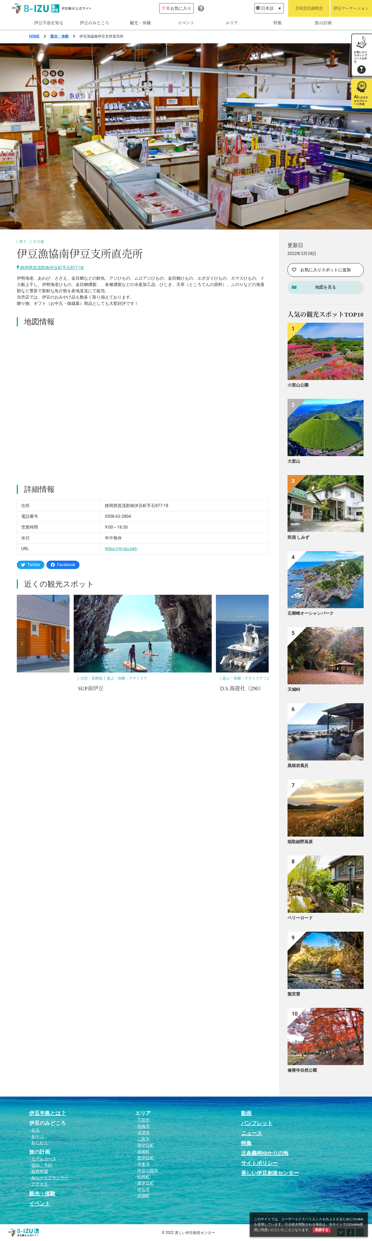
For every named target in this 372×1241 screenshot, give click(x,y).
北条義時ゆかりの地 (264, 1153)
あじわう (39, 1142)
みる (35, 1130)
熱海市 (143, 1126)
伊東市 (143, 1164)
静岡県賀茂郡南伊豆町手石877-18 (50, 267)
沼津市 (143, 1132)
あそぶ (37, 1136)
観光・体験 (140, 23)
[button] (22, 643)
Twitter (30, 564)
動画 (246, 1113)
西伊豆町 (145, 1157)
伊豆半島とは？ (47, 1113)
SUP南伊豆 (90, 688)
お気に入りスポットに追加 (321, 270)
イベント (186, 23)
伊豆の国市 (147, 1170)
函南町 (143, 1151)
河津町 (143, 1195)
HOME (34, 36)
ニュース (251, 1133)
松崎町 (143, 1176)
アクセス (39, 1184)
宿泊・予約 (41, 1165)
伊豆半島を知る (48, 23)
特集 (277, 23)
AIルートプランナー (50, 1177)
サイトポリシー (259, 1163)
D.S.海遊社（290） (242, 688)
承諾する (321, 1230)
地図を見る (325, 287)
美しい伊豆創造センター (270, 1173)
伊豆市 (143, 1189)
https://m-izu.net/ (121, 548)
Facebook (63, 564)
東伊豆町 (145, 1183)
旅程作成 (39, 1171)
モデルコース (43, 1158)
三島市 (143, 1138)
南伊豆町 (145, 1145)
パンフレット (257, 1123)
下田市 (143, 1120)
